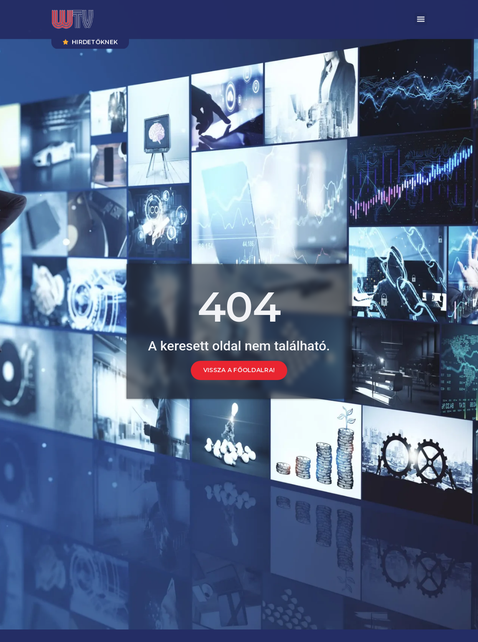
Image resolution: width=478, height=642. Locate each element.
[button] (421, 16)
